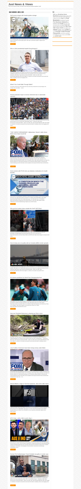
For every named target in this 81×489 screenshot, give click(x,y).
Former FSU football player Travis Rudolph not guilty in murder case (29, 454)
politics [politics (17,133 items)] (67, 30)
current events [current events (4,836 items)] (58, 17)
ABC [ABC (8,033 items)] (54, 14)
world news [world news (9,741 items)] (58, 36)
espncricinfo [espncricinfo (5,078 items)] (65, 17)
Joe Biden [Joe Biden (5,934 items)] (62, 25)
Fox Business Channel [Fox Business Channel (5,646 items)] (64, 20)
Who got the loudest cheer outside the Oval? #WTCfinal (26, 208)
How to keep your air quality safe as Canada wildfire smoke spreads (29, 243)
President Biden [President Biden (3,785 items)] (62, 33)
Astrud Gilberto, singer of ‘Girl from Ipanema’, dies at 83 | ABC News (29, 383)
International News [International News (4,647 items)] (56, 25)
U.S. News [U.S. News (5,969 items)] (55, 34)
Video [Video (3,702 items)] (54, 36)
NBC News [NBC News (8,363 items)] (68, 26)
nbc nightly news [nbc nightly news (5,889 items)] (66, 28)
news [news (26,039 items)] (55, 30)
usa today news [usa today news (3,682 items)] (63, 34)
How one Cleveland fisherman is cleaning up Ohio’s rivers (26, 313)
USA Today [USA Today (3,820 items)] (59, 34)
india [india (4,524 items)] (64, 23)
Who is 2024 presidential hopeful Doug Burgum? (23, 48)
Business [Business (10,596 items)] (55, 16)
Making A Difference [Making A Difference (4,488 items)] (56, 26)
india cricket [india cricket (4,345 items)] (68, 23)
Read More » (13, 79)
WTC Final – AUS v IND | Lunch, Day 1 (21, 418)
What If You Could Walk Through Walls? (21, 84)
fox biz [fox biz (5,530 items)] (64, 18)
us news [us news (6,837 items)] (68, 34)
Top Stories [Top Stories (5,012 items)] (67, 33)
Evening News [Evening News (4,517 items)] (58, 18)
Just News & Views (20, 4)
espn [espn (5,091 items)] (62, 17)
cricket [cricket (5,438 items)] (67, 15)
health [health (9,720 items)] (61, 23)
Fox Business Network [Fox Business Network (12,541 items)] (60, 22)
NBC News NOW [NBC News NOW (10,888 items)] (58, 28)
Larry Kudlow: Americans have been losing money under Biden (27, 348)
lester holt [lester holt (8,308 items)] (67, 25)
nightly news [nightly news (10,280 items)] (61, 30)
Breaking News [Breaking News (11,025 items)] (62, 14)
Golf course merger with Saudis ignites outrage (23, 15)
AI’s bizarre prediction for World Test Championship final (26, 277)
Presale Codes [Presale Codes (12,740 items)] (60, 31)
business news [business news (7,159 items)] (62, 16)
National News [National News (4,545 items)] (62, 26)
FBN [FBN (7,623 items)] (62, 18)
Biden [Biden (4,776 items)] (57, 14)
